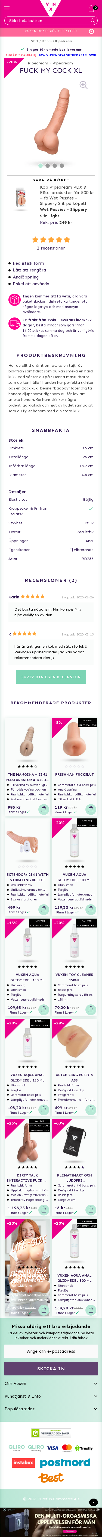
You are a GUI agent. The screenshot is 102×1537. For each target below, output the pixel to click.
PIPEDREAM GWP (82, 55)
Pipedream (63, 41)
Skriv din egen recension (51, 677)
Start (34, 41)
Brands (46, 41)
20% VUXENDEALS (53, 55)
